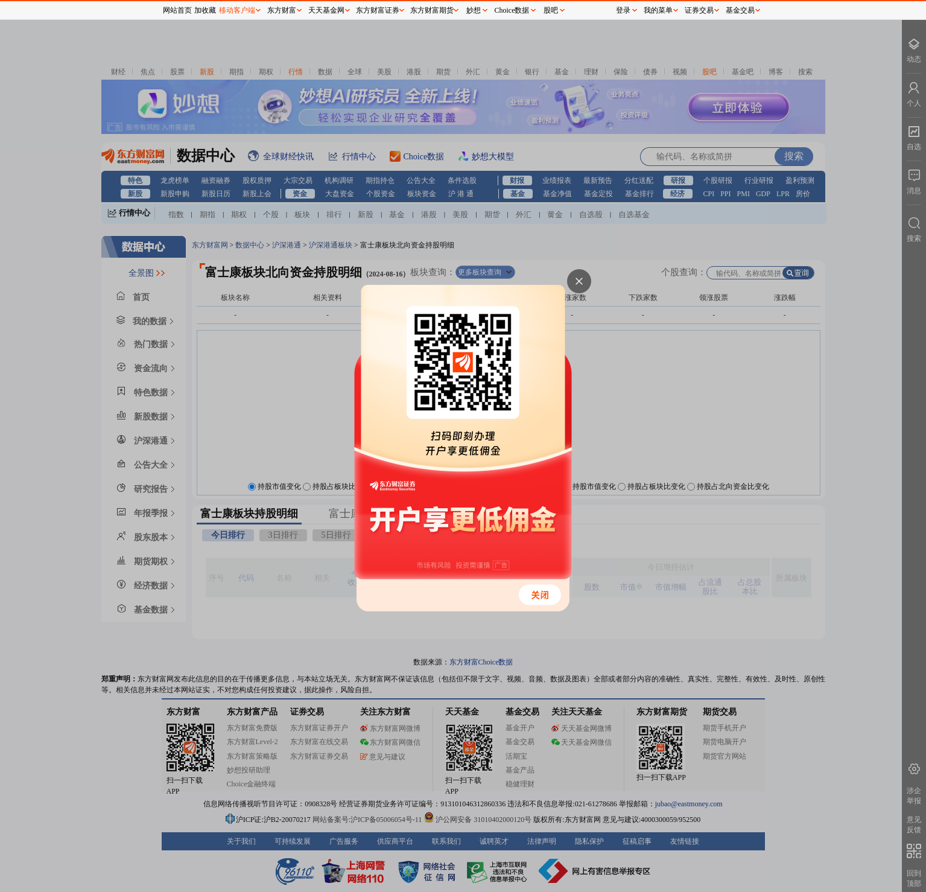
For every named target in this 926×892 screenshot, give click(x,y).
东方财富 (281, 10)
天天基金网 (326, 10)
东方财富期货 (432, 10)
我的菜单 (658, 10)
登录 (623, 10)
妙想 (473, 10)
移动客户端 (237, 10)
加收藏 (205, 10)
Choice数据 (512, 10)
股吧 (551, 10)
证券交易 (699, 10)
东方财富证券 (377, 10)
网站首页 (177, 10)
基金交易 (740, 10)
